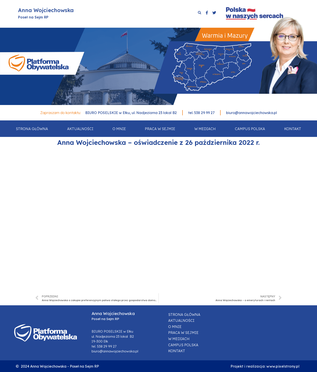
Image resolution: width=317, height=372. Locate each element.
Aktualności (80, 129)
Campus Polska (250, 129)
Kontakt (292, 129)
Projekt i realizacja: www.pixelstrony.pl (264, 366)
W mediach (205, 129)
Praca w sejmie (160, 129)
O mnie (119, 129)
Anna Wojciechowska (46, 10)
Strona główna (32, 129)
